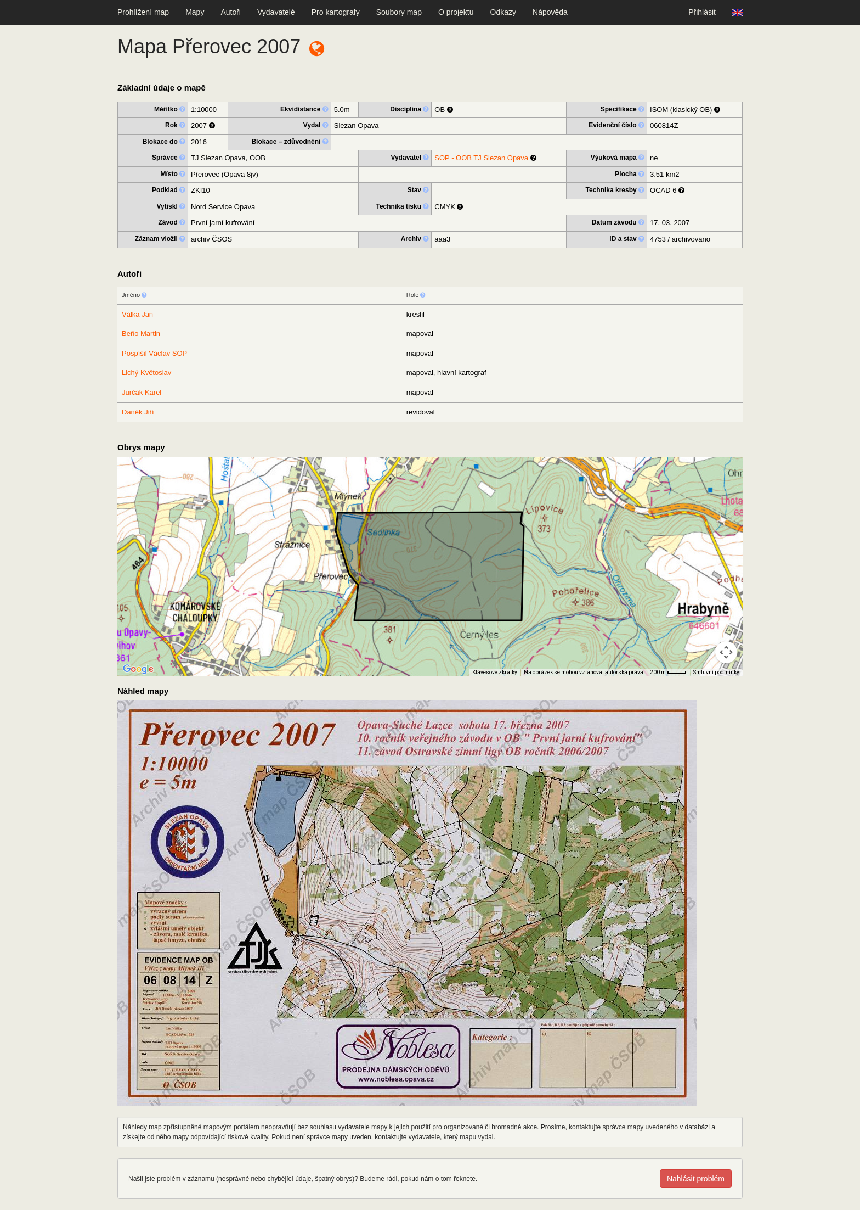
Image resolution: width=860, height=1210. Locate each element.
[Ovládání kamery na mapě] (726, 652)
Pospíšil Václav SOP (154, 353)
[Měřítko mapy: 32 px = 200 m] (668, 672)
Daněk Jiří (138, 412)
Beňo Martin (141, 333)
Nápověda (550, 12)
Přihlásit (702, 12)
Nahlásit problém (696, 1178)
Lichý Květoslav (146, 372)
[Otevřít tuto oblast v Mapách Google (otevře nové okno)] (138, 669)
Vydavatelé (276, 12)
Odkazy (503, 12)
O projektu (456, 12)
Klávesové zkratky (494, 672)
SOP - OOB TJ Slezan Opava (481, 158)
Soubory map (399, 12)
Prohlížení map (143, 12)
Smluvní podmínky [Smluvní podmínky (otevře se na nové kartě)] (716, 672)
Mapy (194, 12)
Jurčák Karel (141, 392)
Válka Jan (137, 314)
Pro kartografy (336, 12)
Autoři (230, 12)
